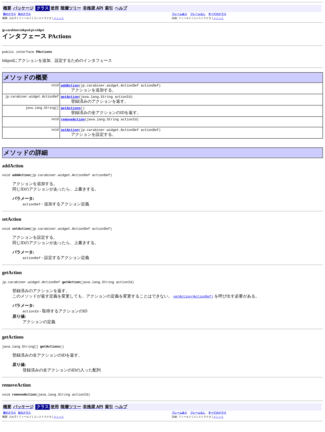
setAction (70, 134)
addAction (70, 86)
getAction (70, 99)
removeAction (73, 123)
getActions (71, 111)
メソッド (59, 18)
